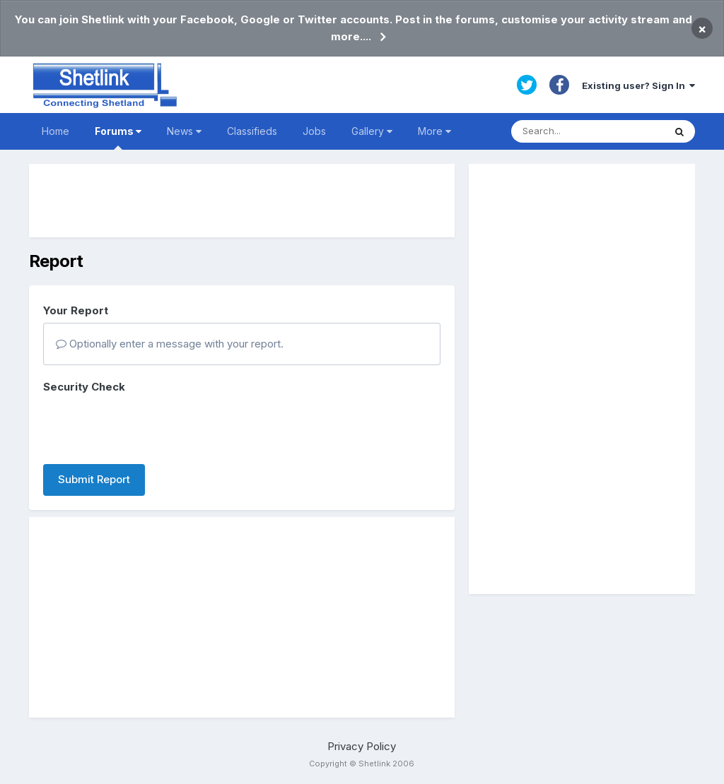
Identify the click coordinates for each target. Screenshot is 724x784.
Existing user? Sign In (638, 85)
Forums (118, 137)
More (434, 131)
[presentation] (150, 425)
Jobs (314, 131)
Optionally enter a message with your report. (170, 343)
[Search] (587, 131)
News (184, 131)
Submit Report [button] (94, 479)
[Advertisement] (241, 200)
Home (55, 131)
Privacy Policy (361, 746)
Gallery (371, 131)
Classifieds (252, 131)
